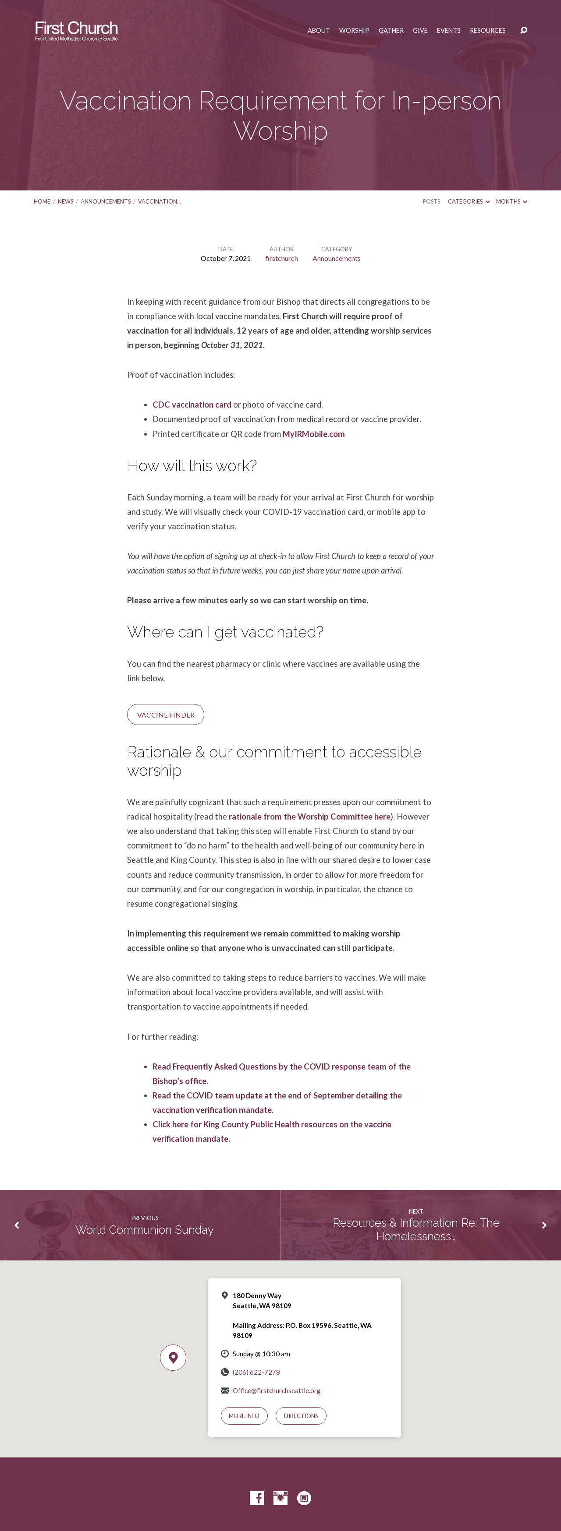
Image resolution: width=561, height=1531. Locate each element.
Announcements (106, 201)
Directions (301, 1415)
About (319, 31)
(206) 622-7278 (256, 1372)
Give (420, 31)
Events (449, 31)
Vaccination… (159, 201)
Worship (354, 31)
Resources (488, 31)
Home (42, 201)
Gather (391, 31)
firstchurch (281, 258)
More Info (244, 1415)
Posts (431, 201)
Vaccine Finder (166, 715)
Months (511, 201)
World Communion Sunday (144, 1229)
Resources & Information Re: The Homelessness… (416, 1229)
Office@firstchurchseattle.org (277, 1390)
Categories (469, 201)
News (65, 201)
